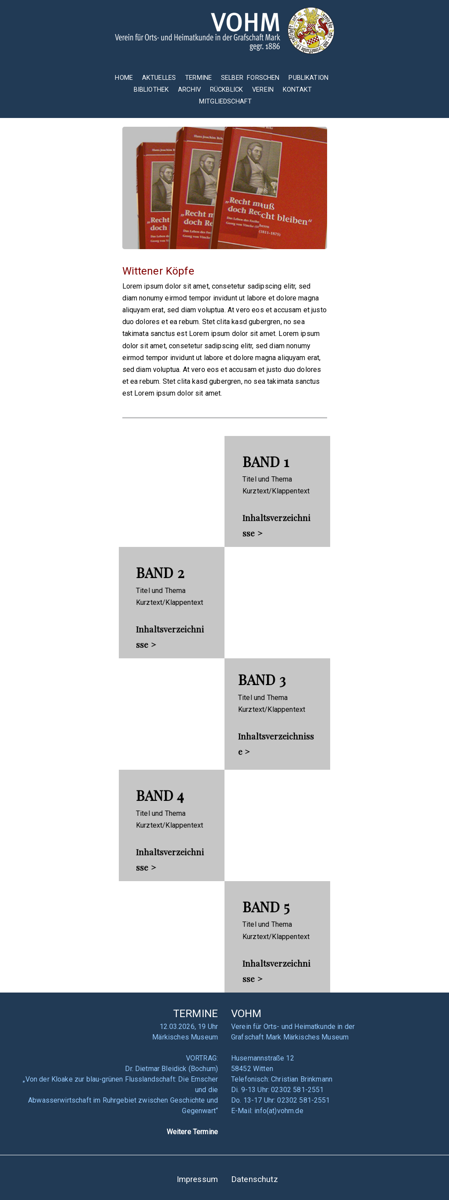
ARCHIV (189, 89)
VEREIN (263, 89)
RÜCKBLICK (227, 89)
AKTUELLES (159, 78)
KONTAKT (297, 89)
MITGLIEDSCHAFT (225, 101)
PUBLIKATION (308, 78)
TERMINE (199, 78)
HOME (124, 78)
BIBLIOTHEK (151, 89)
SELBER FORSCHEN (250, 78)
